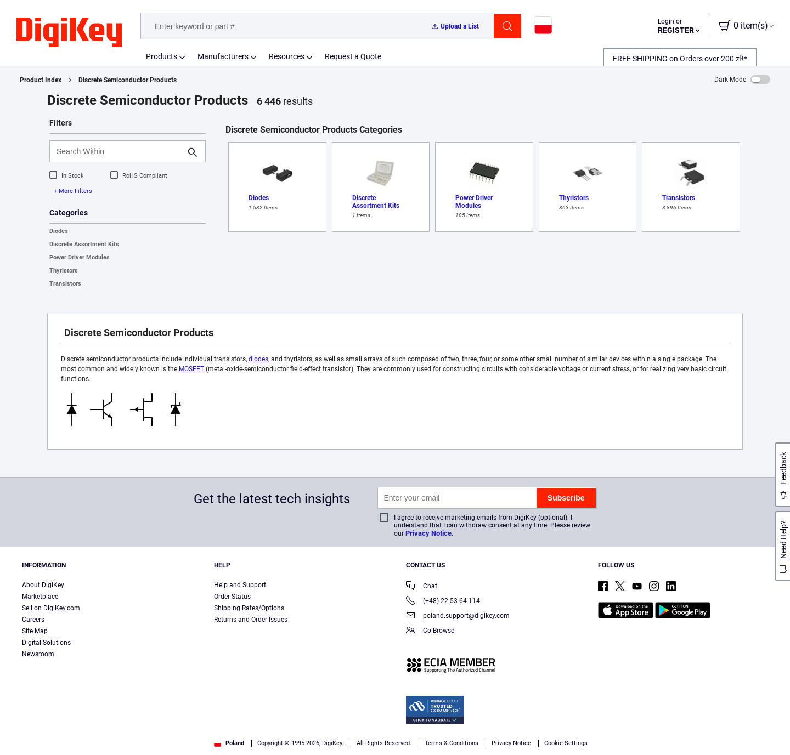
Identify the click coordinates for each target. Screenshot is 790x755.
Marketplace (40, 596)
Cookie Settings (566, 743)
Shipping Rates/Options (249, 608)
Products (161, 56)
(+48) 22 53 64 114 (443, 602)
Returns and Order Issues (250, 619)
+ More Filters (73, 191)
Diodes (58, 231)
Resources (286, 56)
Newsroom (38, 654)
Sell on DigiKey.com (51, 608)
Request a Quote (353, 56)
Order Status (232, 596)
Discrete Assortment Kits (84, 244)
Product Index (40, 80)
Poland (229, 743)
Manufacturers (223, 56)
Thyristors (63, 271)
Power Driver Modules (79, 257)
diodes (258, 359)
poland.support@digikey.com (458, 616)
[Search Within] (118, 151)
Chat (421, 587)
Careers (33, 619)
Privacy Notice (428, 533)
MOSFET (191, 369)
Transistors (65, 284)
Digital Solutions (46, 642)
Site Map (35, 631)
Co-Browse (430, 631)
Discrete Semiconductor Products (127, 80)
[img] (69, 33)
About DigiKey (43, 585)
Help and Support (240, 585)
